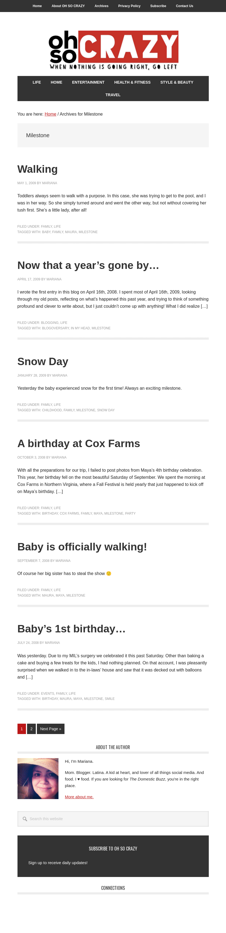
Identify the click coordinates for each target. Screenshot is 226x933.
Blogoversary (55, 328)
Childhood (52, 410)
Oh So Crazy (113, 51)
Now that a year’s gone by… (104, 264)
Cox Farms (69, 513)
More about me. (79, 796)
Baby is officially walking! (97, 546)
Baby (46, 232)
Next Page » (50, 730)
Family (46, 226)
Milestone (88, 232)
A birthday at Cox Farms (93, 442)
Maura (71, 232)
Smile (110, 699)
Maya (98, 513)
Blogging (49, 323)
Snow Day (48, 360)
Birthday (50, 513)
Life (57, 226)
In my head (80, 328)
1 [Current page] (23, 730)
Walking (42, 168)
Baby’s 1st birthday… (84, 628)
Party (130, 513)
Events (47, 694)
